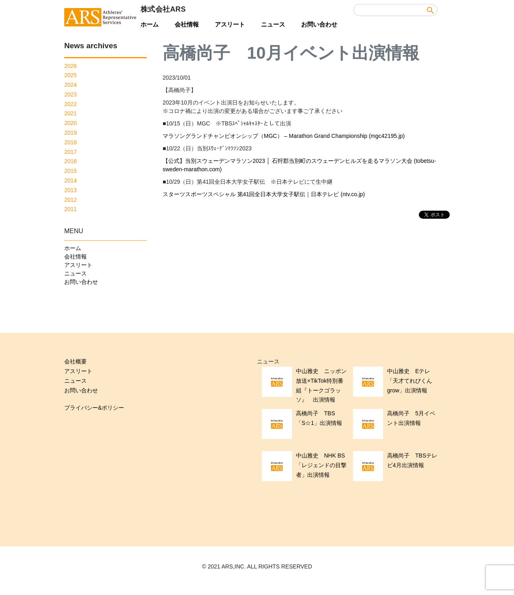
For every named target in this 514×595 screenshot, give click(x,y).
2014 (70, 180)
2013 (70, 190)
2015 (70, 171)
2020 (70, 123)
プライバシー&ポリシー (94, 407)
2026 (70, 66)
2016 (70, 161)
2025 (70, 75)
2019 (70, 132)
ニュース (273, 24)
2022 (70, 104)
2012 (70, 200)
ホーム (150, 24)
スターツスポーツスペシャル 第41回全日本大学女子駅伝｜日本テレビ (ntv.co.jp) (264, 194)
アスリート (230, 24)
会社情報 (187, 24)
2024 (70, 85)
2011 (70, 209)
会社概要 (75, 361)
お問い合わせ (319, 24)
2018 (70, 142)
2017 (70, 152)
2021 (70, 113)
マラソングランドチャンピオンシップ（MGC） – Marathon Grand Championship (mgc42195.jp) (284, 136)
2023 (70, 94)
